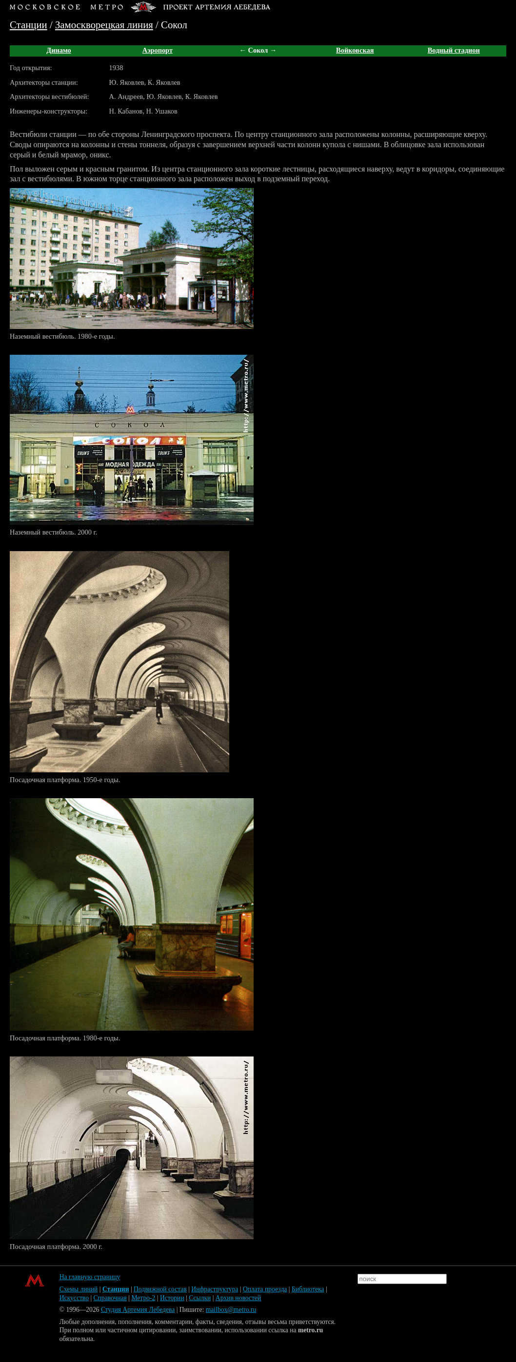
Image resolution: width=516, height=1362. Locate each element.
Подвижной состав (160, 1289)
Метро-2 (143, 1298)
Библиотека (308, 1289)
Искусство (74, 1298)
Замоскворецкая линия (104, 24)
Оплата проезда (265, 1289)
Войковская (355, 50)
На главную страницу (90, 1277)
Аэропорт (157, 50)
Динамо (58, 50)
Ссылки (200, 1298)
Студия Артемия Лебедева (138, 1309)
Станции (28, 24)
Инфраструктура (214, 1289)
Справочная (110, 1298)
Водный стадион (454, 50)
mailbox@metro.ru (231, 1309)
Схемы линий (79, 1289)
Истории (172, 1298)
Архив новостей (238, 1298)
